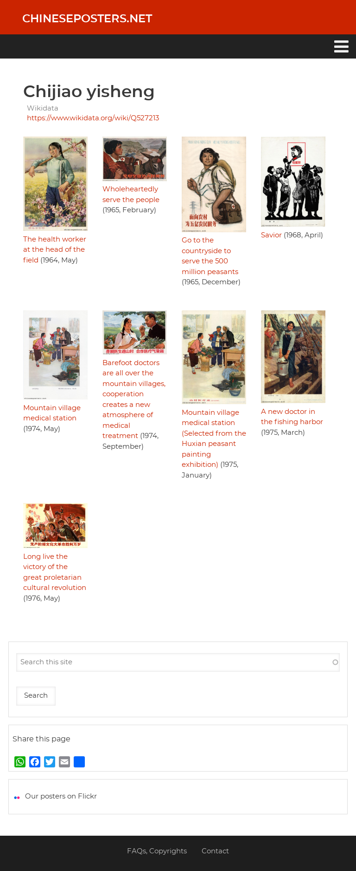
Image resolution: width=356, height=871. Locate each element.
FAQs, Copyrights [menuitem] (157, 851)
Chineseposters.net (87, 19)
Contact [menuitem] (215, 851)
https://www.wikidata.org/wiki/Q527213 (93, 118)
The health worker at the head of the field (54, 250)
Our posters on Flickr (61, 796)
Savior (271, 235)
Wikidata (42, 108)
